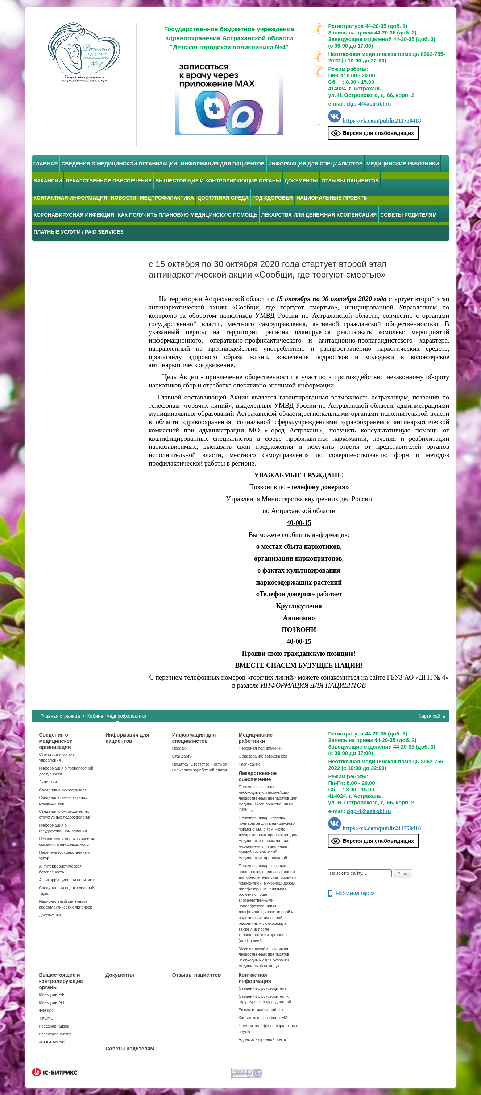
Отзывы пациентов (350, 181)
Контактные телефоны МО (263, 1018)
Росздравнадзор (54, 1026)
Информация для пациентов (223, 164)
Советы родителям (408, 215)
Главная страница (60, 716)
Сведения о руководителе (63, 790)
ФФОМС (46, 1010)
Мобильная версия (355, 893)
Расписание (250, 764)
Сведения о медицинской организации (119, 164)
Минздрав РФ (51, 994)
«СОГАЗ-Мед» (52, 1042)
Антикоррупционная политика (66, 880)
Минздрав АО (51, 1002)
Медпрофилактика (167, 198)
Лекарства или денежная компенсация (319, 215)
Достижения (50, 915)
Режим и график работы (261, 1010)
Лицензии (48, 782)
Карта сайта (432, 716)
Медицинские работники (402, 164)
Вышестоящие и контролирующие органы (218, 181)
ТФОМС (46, 1018)
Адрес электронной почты (263, 1039)
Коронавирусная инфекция (74, 215)
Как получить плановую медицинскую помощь (188, 215)
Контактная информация (70, 198)
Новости (123, 198)
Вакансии (48, 181)
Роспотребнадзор (55, 1034)
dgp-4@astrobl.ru (369, 104)
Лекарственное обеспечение (109, 181)
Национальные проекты (333, 198)
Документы (301, 181)
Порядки (180, 748)
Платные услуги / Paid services (79, 232)
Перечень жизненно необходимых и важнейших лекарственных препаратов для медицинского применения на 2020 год (268, 798)
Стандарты (182, 756)
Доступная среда (223, 198)
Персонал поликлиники (260, 748)
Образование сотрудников (263, 756)
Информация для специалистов (315, 164)
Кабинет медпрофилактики (116, 716)
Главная (45, 164)
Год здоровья (272, 198)
